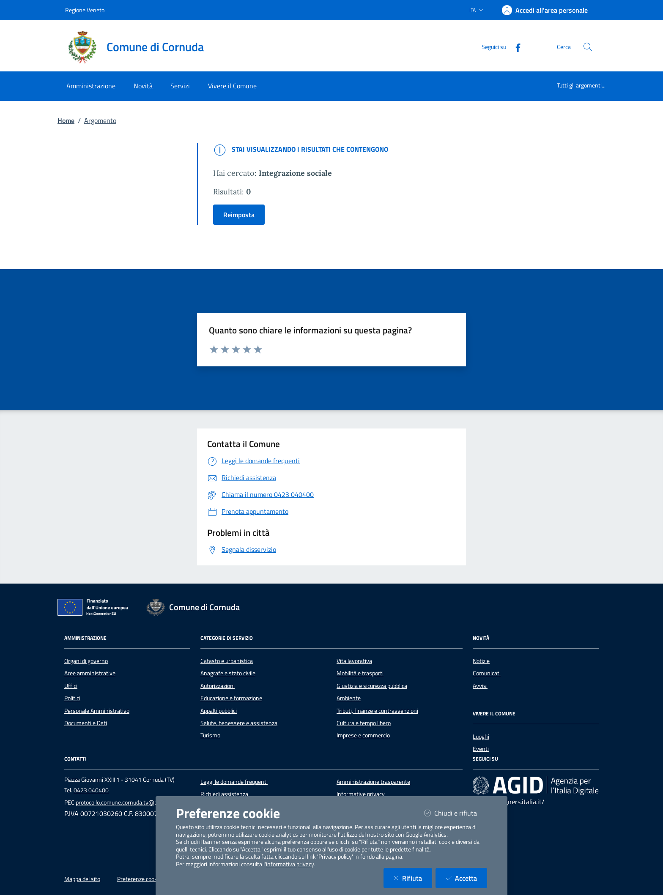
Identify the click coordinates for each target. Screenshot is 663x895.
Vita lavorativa (354, 661)
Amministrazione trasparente (373, 781)
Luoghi (481, 736)
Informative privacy (361, 794)
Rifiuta (413, 878)
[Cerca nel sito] (588, 47)
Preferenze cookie (139, 879)
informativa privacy (290, 864)
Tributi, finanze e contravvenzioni (377, 710)
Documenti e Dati (85, 723)
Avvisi (480, 685)
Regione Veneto (84, 9)
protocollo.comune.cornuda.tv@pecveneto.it (130, 802)
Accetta (466, 878)
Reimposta (239, 215)
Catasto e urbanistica (226, 661)
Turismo (210, 735)
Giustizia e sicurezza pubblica (372, 685)
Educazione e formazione (231, 698)
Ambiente (349, 698)
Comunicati (487, 673)
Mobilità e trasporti (360, 673)
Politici (72, 698)
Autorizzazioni (217, 685)
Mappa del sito (82, 879)
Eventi (481, 748)
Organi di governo (86, 661)
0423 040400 (91, 790)
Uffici (70, 685)
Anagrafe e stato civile (227, 673)
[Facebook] (514, 46)
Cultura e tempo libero (364, 723)
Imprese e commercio (363, 735)
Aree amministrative (89, 673)
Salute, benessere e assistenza (238, 723)
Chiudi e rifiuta (455, 813)
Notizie (481, 661)
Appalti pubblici (218, 710)
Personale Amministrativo (96, 710)
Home (66, 120)
